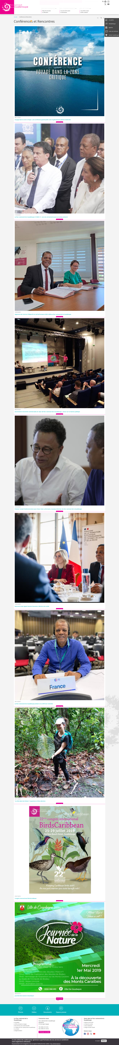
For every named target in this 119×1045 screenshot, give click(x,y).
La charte (17, 1029)
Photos (20, 1012)
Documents (47, 1012)
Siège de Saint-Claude (90, 1027)
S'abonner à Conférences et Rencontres (31, 21)
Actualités (43, 1)
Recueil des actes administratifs (72, 1)
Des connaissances (67, 8)
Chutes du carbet (89, 1024)
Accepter (97, 1041)
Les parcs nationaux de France (92, 1)
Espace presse (61, 1012)
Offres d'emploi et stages (55, 1)
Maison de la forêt (89, 1022)
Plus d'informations (55, 1044)
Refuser (104, 1040)
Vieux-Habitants (88, 1025)
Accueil (15, 17)
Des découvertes (48, 8)
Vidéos (34, 1012)
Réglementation (18, 1030)
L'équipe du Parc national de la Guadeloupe (25, 1027)
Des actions (84, 8)
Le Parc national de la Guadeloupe (49, 3)
